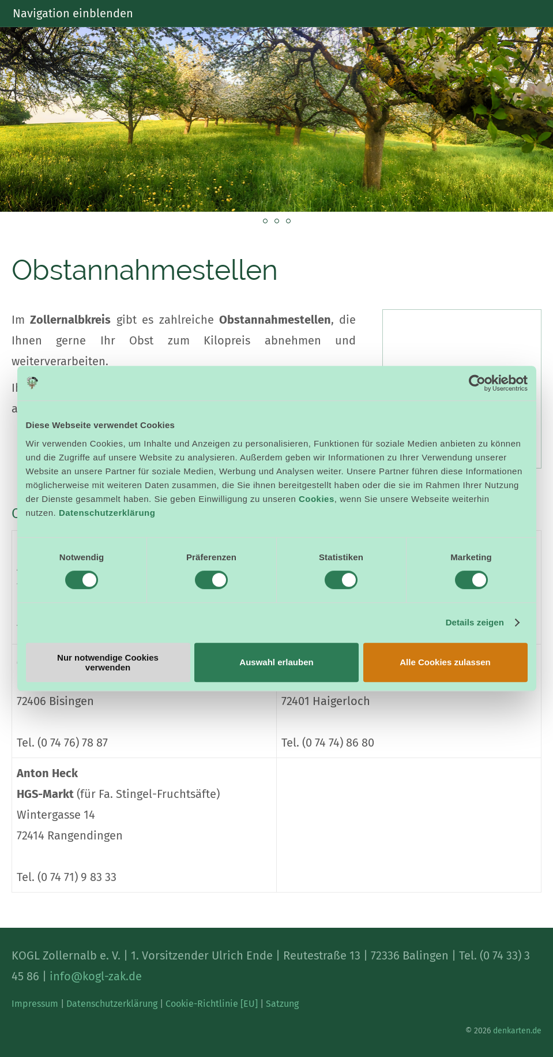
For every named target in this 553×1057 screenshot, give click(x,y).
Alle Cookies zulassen (445, 662)
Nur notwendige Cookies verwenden (108, 662)
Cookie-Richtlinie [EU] (211, 1003)
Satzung (282, 1003)
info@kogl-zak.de (96, 976)
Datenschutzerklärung (107, 513)
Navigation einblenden (73, 13)
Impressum (35, 1003)
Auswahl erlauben (276, 662)
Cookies (316, 499)
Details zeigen (475, 622)
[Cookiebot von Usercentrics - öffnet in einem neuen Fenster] (477, 383)
